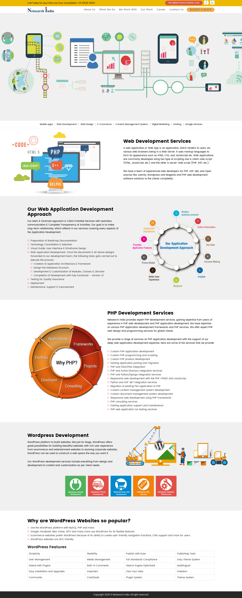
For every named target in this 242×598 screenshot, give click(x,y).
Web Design (87, 124)
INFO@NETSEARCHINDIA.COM (183, 3)
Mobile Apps (46, 124)
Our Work (147, 10)
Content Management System (132, 124)
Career (161, 10)
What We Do (107, 10)
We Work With (128, 10)
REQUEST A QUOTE (200, 9)
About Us (89, 10)
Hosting (177, 124)
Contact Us (176, 10)
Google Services (193, 124)
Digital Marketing (160, 124)
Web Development (67, 124)
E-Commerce (104, 124)
